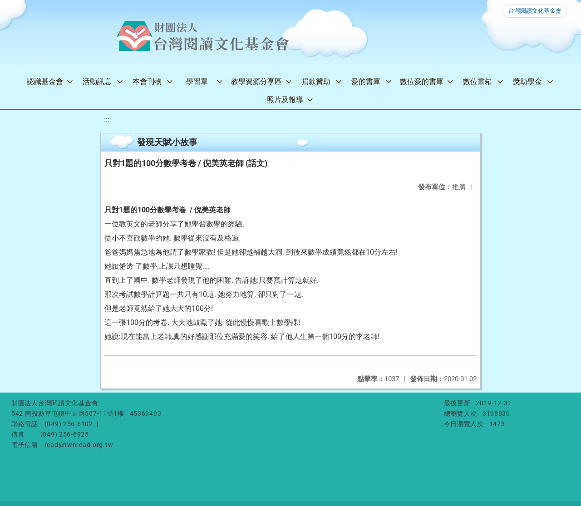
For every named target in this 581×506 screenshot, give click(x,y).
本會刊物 (147, 81)
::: (106, 119)
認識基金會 (45, 81)
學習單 (197, 81)
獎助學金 (527, 81)
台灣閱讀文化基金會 (534, 10)
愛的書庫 (365, 81)
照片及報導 (285, 99)
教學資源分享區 (256, 81)
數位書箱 (477, 81)
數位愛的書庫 (421, 81)
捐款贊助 (315, 81)
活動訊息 (97, 81)
